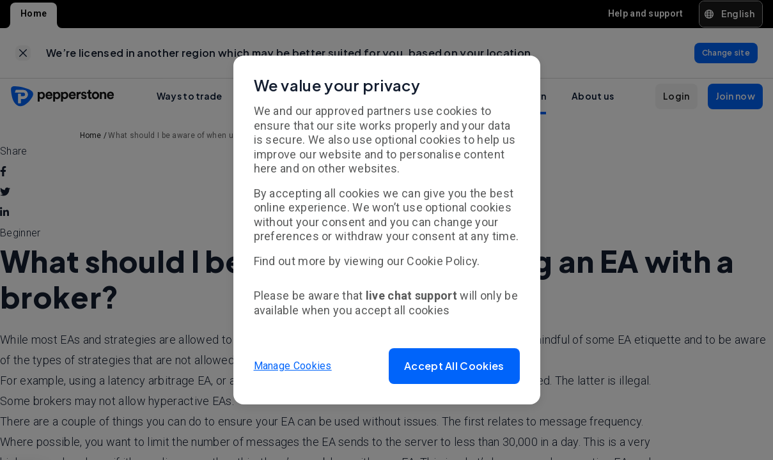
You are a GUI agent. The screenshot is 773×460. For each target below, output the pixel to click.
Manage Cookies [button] (293, 366)
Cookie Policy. (443, 261)
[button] (454, 366)
